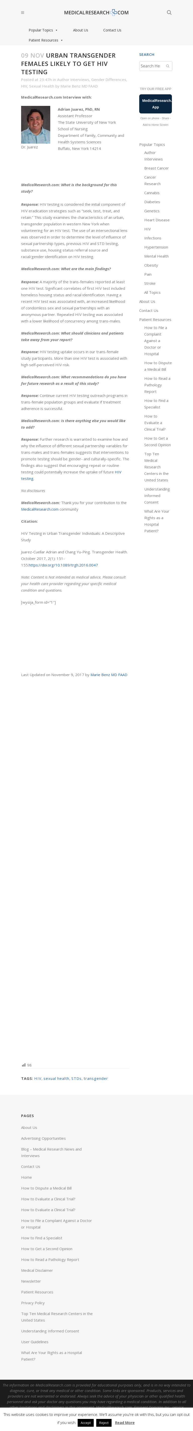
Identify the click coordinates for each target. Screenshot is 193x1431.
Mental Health (156, 256)
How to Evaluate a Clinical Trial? (155, 423)
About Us (80, 30)
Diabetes (152, 201)
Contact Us (112, 30)
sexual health (56, 1078)
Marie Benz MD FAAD (79, 86)
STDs (76, 1078)
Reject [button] (104, 1422)
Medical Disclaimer (37, 1270)
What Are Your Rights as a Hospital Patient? (51, 1356)
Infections (152, 237)
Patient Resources (46, 40)
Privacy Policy (33, 1302)
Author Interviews (73, 79)
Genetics (152, 210)
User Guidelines (35, 1341)
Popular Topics (43, 30)
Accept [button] (86, 1422)
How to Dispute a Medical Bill (46, 1188)
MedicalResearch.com (40, 509)
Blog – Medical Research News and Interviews (51, 1152)
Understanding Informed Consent (157, 495)
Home (26, 1177)
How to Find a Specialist (41, 1237)
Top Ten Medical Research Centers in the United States (156, 466)
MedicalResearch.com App (157, 104)
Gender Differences (108, 79)
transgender (96, 1078)
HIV (24, 86)
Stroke (150, 283)
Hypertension (156, 247)
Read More (125, 1422)
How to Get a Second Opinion (46, 1248)
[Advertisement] (75, 869)
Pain (148, 274)
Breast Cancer (156, 168)
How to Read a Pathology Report (157, 385)
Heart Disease (157, 219)
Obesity (151, 265)
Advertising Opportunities (43, 1138)
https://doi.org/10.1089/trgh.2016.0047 (63, 564)
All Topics (152, 292)
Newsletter (31, 1281)
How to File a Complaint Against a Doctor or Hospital (155, 340)
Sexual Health (41, 86)
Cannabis (152, 192)
